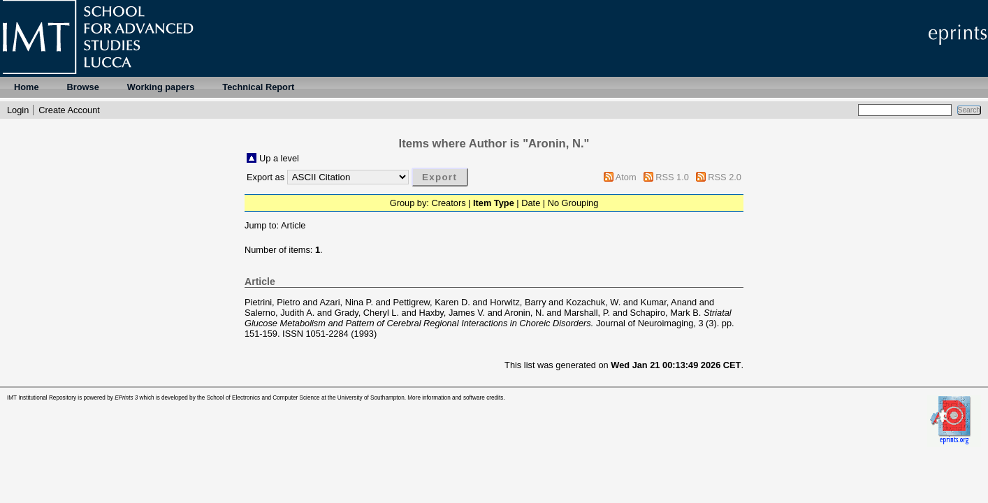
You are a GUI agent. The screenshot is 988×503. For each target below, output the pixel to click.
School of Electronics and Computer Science (263, 398)
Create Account (69, 110)
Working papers (160, 87)
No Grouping (573, 203)
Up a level (279, 158)
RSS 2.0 (724, 177)
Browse (83, 87)
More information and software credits (455, 398)
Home (26, 87)
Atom (626, 177)
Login (18, 110)
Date (530, 203)
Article (293, 225)
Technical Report (258, 87)
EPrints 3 (126, 398)
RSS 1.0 (672, 177)
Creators (448, 203)
